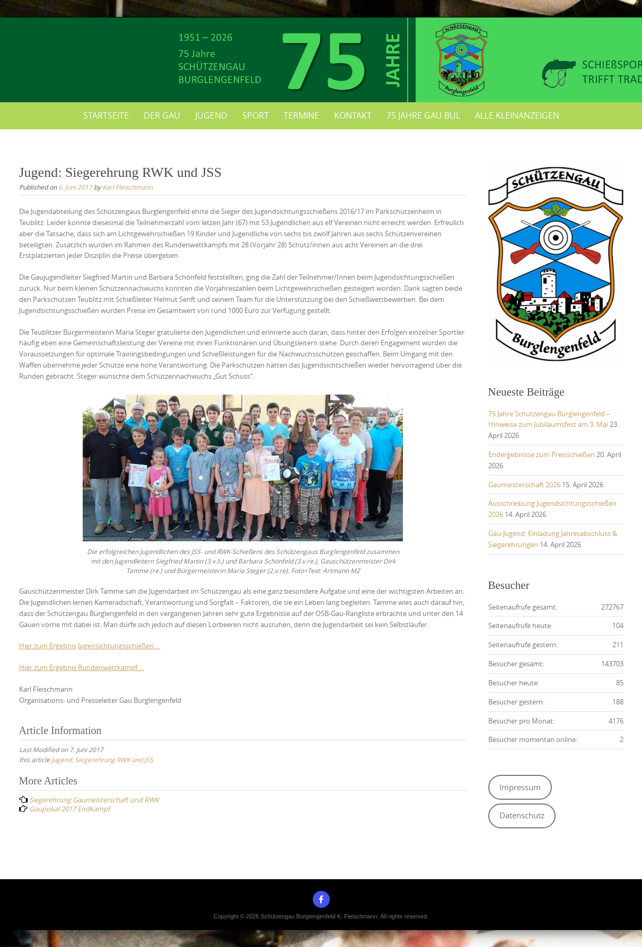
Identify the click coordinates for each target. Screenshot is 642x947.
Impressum (520, 787)
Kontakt (353, 115)
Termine (301, 115)
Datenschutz (521, 815)
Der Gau (162, 115)
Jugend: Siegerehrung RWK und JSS (102, 759)
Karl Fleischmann (127, 187)
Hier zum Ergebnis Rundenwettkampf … (81, 667)
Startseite (106, 115)
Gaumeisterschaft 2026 (524, 484)
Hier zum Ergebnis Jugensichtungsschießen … (90, 645)
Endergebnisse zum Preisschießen (541, 454)
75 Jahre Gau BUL (423, 115)
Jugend (211, 115)
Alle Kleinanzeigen (517, 115)
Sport (255, 115)
